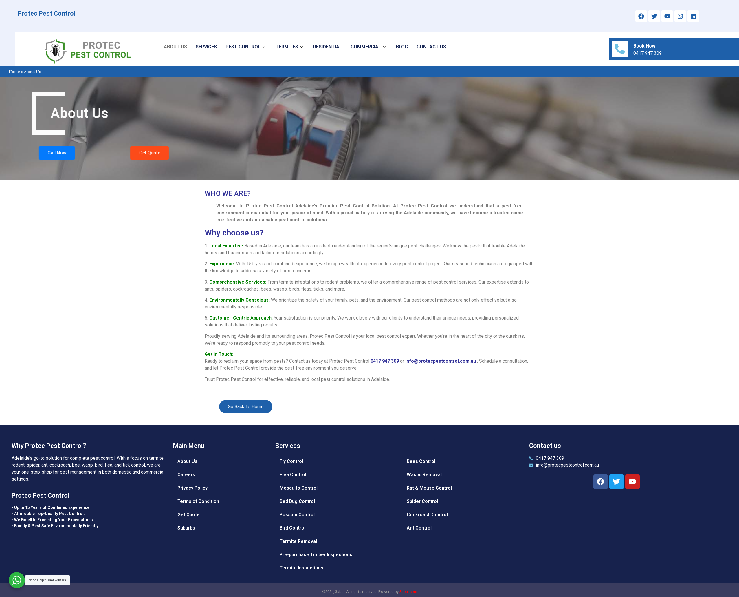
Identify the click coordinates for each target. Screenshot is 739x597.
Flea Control (293, 474)
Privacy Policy (192, 488)
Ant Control (419, 528)
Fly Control (291, 461)
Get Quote (188, 514)
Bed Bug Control (297, 501)
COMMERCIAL (369, 47)
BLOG (402, 47)
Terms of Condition (198, 501)
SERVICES (206, 47)
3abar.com (408, 591)
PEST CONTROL (246, 47)
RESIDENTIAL (327, 47)
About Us (187, 461)
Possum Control (297, 514)
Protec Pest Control (46, 13)
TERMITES (290, 47)
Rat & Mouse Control (429, 488)
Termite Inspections (301, 568)
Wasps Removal (424, 474)
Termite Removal (298, 541)
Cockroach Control (427, 514)
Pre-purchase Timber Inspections (316, 554)
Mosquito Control (299, 488)
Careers (186, 474)
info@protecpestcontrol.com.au (440, 361)
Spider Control (422, 501)
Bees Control (421, 461)
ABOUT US (175, 47)
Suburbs (186, 528)
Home (14, 71)
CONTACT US (431, 47)
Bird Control (292, 528)
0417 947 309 (385, 361)
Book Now (645, 46)
